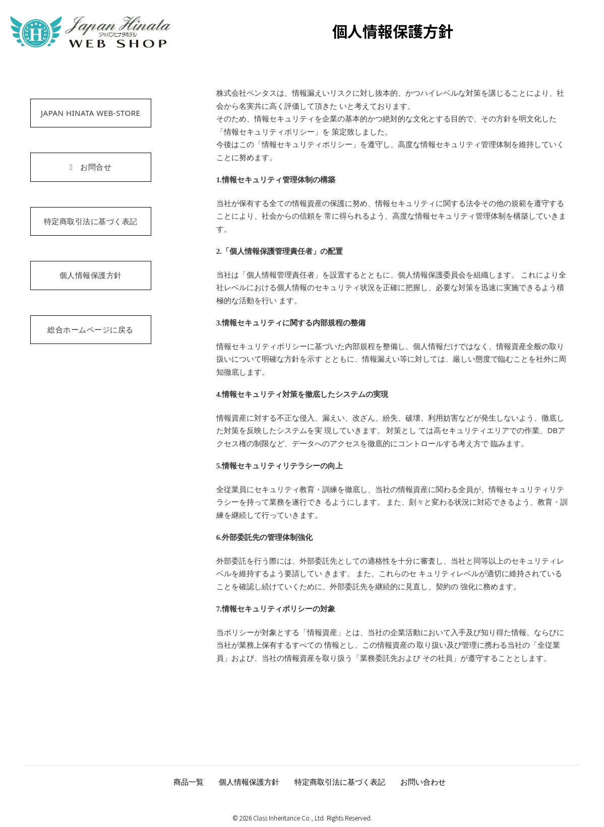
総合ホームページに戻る (90, 329)
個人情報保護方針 (90, 275)
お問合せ (90, 167)
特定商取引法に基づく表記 (91, 221)
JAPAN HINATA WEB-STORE (90, 113)
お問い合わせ (423, 782)
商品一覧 (188, 782)
